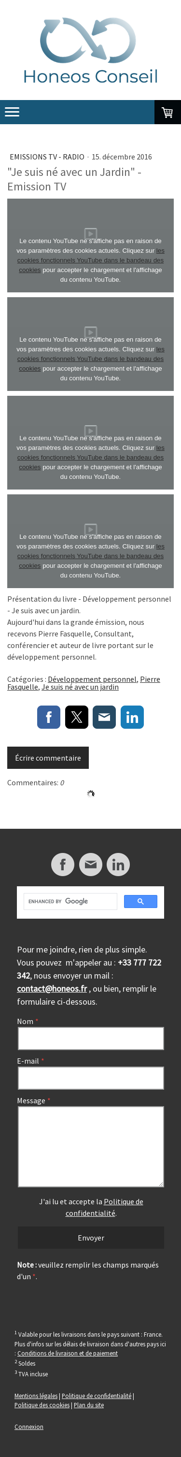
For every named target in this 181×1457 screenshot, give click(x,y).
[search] (69, 901)
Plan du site (89, 1405)
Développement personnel (92, 679)
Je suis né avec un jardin (80, 687)
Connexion (28, 1426)
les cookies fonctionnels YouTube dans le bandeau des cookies (91, 260)
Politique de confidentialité (96, 1395)
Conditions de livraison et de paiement (67, 1353)
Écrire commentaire (48, 758)
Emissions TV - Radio (48, 156)
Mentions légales (35, 1395)
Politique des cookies (42, 1405)
